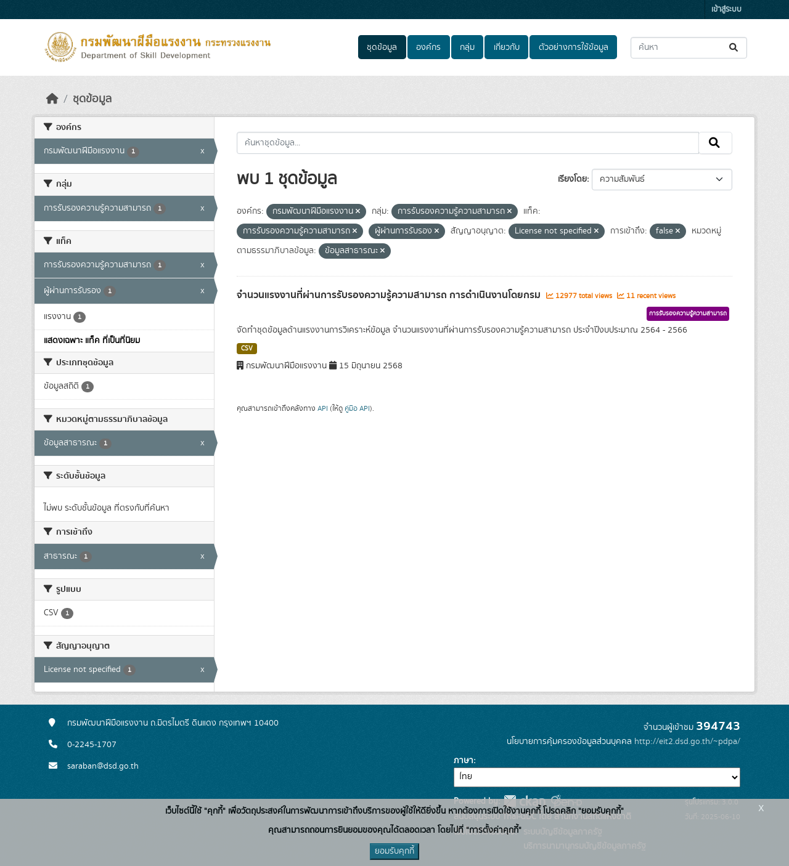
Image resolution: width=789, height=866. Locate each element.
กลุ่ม (467, 47)
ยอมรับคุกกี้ (394, 851)
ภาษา (463, 761)
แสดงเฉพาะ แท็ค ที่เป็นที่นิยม (92, 340)
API (322, 408)
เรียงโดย (572, 179)
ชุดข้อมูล (382, 47)
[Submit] (734, 48)
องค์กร (428, 47)
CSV (247, 349)
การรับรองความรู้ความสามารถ (688, 313)
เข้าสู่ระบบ (726, 9)
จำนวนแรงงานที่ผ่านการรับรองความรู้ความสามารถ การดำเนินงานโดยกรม (390, 295)
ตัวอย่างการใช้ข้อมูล (573, 47)
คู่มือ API (357, 408)
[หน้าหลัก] (52, 99)
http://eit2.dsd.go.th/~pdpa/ (687, 741)
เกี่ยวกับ (507, 47)
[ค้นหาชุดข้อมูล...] (689, 48)
